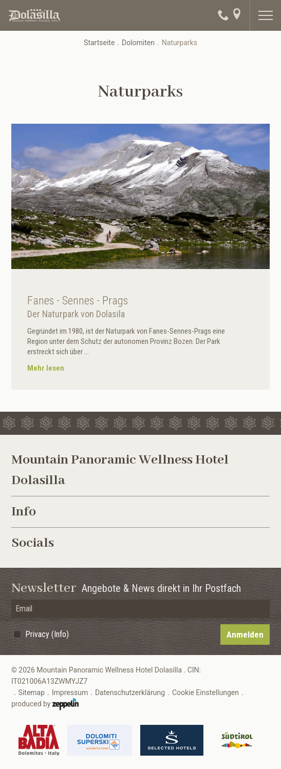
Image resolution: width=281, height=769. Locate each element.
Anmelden (245, 634)
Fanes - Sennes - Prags (77, 300)
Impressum (70, 692)
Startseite (99, 43)
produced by (45, 704)
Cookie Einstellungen (205, 692)
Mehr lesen (45, 368)
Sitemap (31, 692)
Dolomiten (138, 43)
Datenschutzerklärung (130, 692)
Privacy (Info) (47, 634)
